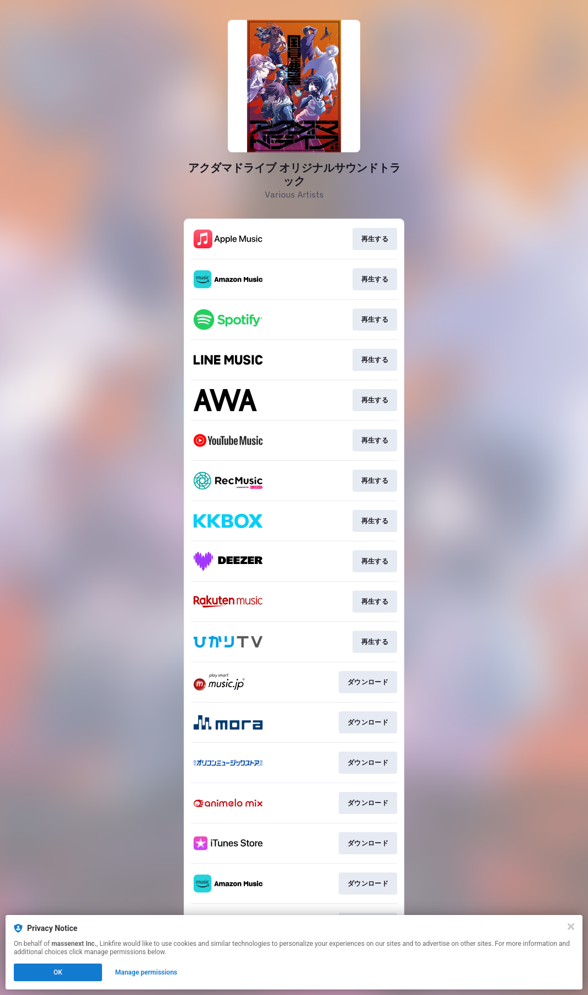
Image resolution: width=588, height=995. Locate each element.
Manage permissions (146, 972)
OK (58, 972)
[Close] (571, 926)
